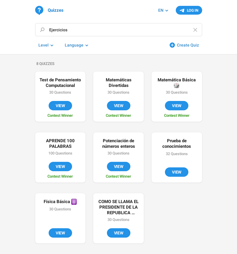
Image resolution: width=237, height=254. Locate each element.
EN (160, 10)
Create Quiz (188, 45)
